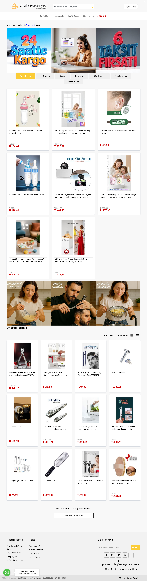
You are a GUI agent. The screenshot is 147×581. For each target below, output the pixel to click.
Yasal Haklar (34, 553)
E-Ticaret (122, 578)
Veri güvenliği (34, 546)
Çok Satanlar (121, 76)
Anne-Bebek (25, 76)
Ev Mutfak (44, 16)
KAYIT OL (136, 547)
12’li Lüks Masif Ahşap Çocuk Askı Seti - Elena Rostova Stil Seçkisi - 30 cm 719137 (72, 260)
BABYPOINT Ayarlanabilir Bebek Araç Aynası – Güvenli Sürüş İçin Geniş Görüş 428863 (73, 196)
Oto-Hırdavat (89, 16)
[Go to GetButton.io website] (6, 578)
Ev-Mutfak (45, 76)
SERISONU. (102, 16)
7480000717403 (15, 426)
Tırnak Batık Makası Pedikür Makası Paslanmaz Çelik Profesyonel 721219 (123, 427)
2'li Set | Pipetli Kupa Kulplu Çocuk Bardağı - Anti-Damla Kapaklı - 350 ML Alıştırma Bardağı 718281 (73, 131)
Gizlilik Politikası (36, 549)
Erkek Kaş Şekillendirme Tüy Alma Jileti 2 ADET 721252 (89, 373)
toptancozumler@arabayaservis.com (119, 563)
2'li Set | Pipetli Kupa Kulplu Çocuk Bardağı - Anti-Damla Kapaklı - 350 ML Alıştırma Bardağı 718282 (119, 196)
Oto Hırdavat (99, 76)
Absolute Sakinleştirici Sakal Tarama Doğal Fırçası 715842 (124, 481)
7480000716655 (118, 372)
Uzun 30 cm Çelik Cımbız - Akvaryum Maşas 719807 (88, 427)
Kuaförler (79, 76)
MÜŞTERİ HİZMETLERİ (15, 560)
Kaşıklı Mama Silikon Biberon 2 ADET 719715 (27, 194)
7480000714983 (50, 480)
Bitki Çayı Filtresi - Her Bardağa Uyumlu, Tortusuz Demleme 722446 (55, 373)
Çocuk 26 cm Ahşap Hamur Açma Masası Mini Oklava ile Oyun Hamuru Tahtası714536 (27, 260)
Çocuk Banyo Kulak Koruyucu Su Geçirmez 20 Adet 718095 (118, 131)
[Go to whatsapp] (6, 572)
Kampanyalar (12, 556)
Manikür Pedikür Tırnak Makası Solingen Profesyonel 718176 (22, 373)
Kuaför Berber (73, 16)
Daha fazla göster (74, 515)
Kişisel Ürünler (58, 16)
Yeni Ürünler (73, 81)
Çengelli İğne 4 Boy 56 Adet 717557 (21, 481)
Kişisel (62, 76)
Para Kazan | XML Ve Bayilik (15, 547)
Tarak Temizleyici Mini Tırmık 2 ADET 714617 (90, 481)
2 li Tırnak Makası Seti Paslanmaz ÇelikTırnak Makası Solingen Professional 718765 (56, 427)
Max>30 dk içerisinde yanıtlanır (120, 569)
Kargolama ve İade (15, 552)
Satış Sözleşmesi (36, 557)
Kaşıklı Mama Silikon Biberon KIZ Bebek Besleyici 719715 (25, 131)
